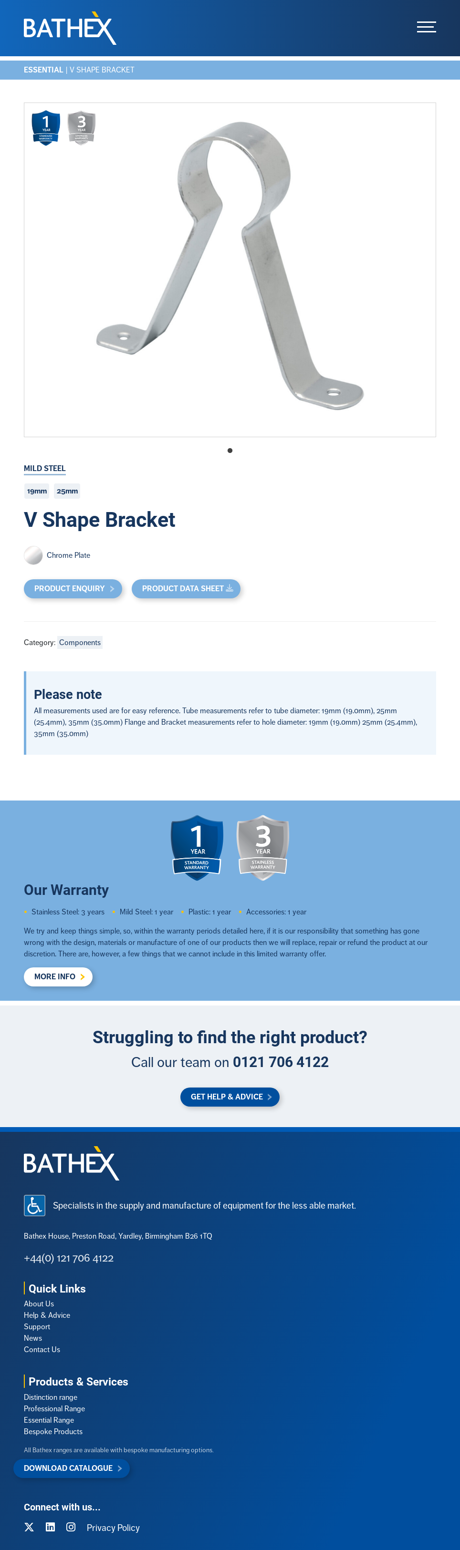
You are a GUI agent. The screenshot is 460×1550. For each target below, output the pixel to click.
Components (80, 642)
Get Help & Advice (227, 1096)
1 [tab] (230, 451)
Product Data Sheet (183, 588)
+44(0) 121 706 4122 (69, 1258)
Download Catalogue (68, 1468)
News (33, 1338)
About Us (39, 1303)
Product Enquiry (69, 588)
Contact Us (42, 1349)
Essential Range (49, 1420)
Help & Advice (47, 1315)
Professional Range (54, 1408)
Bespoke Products (53, 1431)
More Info (54, 976)
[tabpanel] (230, 270)
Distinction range (50, 1397)
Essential (43, 69)
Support (37, 1326)
